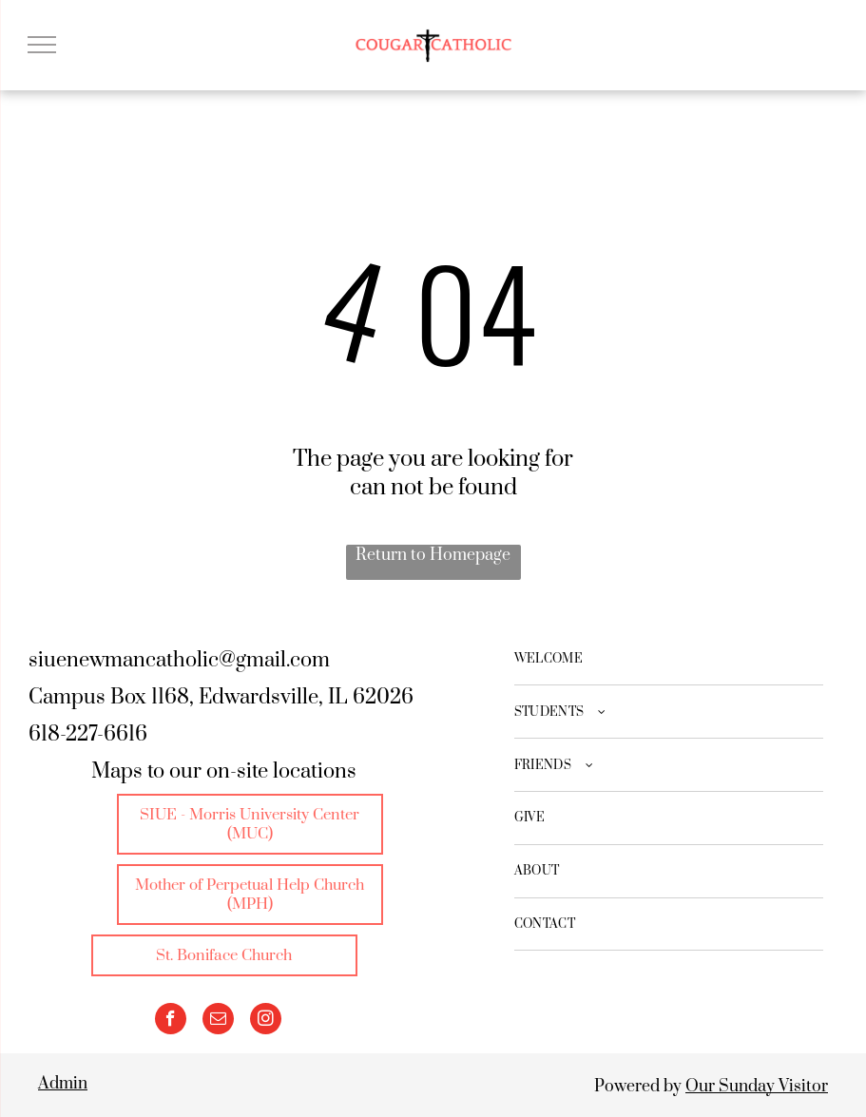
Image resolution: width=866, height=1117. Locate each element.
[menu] (42, 44)
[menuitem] (669, 659)
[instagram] (265, 1021)
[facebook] (170, 1021)
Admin (62, 1083)
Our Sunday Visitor (756, 1086)
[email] (218, 1021)
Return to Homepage (433, 555)
